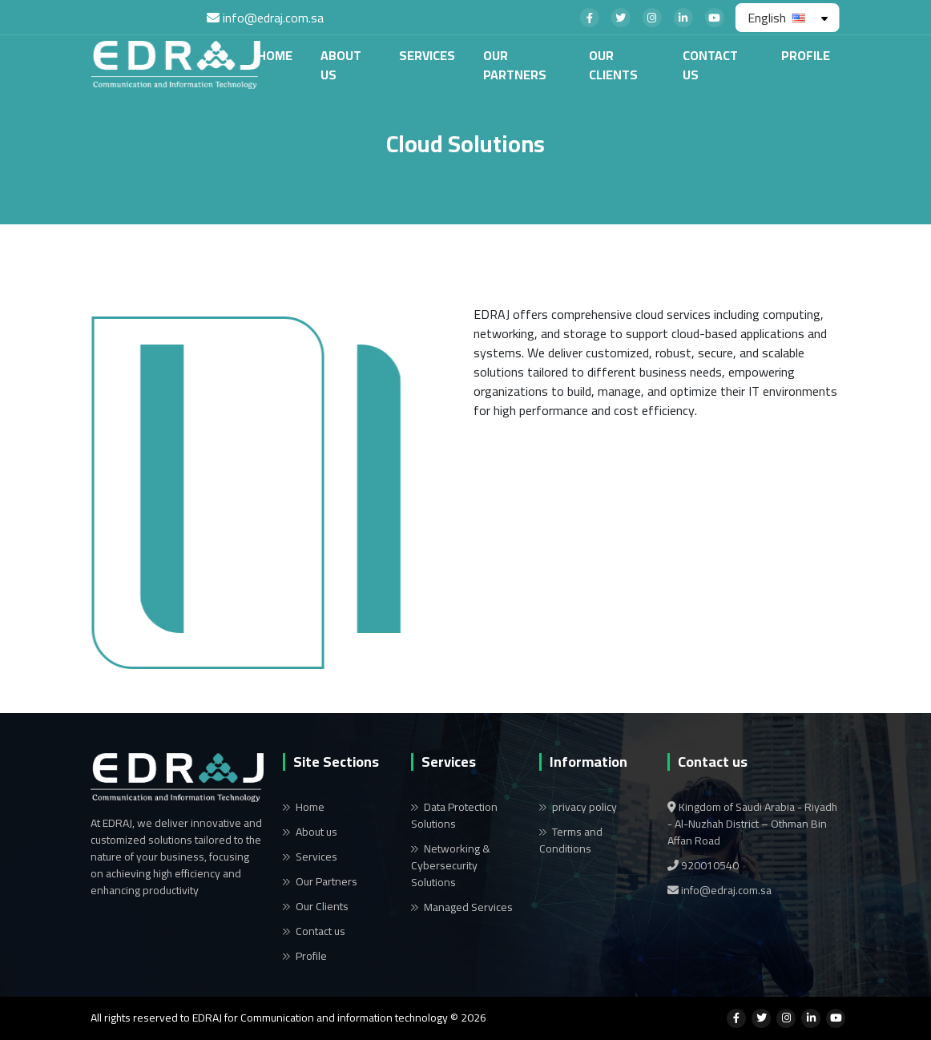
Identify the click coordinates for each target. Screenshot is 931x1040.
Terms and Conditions (571, 840)
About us (326, 65)
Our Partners (500, 65)
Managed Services (468, 907)
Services (413, 55)
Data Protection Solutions (454, 815)
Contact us (695, 65)
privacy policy (584, 806)
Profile (791, 55)
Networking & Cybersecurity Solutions (450, 865)
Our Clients (598, 65)
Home (260, 55)
